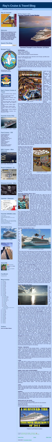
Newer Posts (20, 437)
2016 (3, 293)
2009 (3, 314)
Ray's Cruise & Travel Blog (19, 5)
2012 (3, 311)
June (4, 303)
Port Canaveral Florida (5, 222)
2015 (3, 294)
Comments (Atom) (28, 440)
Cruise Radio (3, 215)
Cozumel (22, 434)
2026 (3, 281)
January (4, 308)
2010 (3, 313)
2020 (3, 288)
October (4, 298)
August (4, 301)
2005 (3, 319)
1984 (3, 321)
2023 (3, 284)
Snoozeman (10, 264)
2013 (3, 309)
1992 (3, 320)
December (5, 296)
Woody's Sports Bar (36, 434)
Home (34, 437)
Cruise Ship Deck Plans (5, 216)
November (5, 297)
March (4, 305)
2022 (3, 286)
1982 (3, 322)
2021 (3, 287)
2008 (3, 315)
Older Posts (48, 437)
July (4, 302)
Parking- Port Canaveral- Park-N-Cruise (8, 221)
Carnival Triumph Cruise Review (28, 15)
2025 (3, 282)
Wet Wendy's (30, 434)
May (4, 304)
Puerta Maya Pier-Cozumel (6, 223)
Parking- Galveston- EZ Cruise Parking (8, 220)
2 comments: (33, 433)
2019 (3, 289)
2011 (3, 312)
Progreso (25, 434)
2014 (3, 295)
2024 (3, 283)
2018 (3, 290)
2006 (3, 318)
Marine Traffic (3, 219)
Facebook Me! (4, 275)
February (5, 306)
